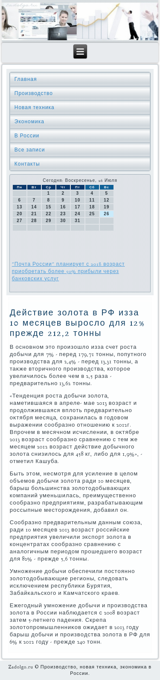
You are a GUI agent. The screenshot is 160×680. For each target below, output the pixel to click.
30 (63, 220)
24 (77, 213)
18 (92, 207)
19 (106, 207)
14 (34, 207)
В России (27, 135)
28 (34, 220)
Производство (34, 93)
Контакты (27, 163)
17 (77, 207)
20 (19, 213)
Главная (26, 79)
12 (106, 200)
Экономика (29, 121)
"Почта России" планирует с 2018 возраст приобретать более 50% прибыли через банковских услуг (68, 271)
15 (48, 207)
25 (92, 213)
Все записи (30, 149)
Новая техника (35, 107)
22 (48, 213)
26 (106, 213)
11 (92, 200)
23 (63, 213)
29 (48, 220)
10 (77, 200)
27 (19, 220)
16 (63, 207)
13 (19, 207)
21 (34, 213)
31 (77, 220)
